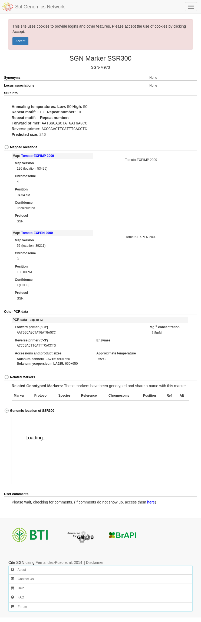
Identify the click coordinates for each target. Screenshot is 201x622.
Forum (19, 606)
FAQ (17, 596)
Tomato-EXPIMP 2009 (37, 155)
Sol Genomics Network (40, 6)
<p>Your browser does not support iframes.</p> (106, 449)
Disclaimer (95, 562)
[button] (187, 93)
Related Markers (19, 376)
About (18, 569)
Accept (20, 41)
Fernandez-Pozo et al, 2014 (58, 562)
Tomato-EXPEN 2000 (37, 232)
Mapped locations (20, 146)
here (151, 501)
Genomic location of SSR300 (29, 410)
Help (17, 587)
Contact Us (22, 578)
